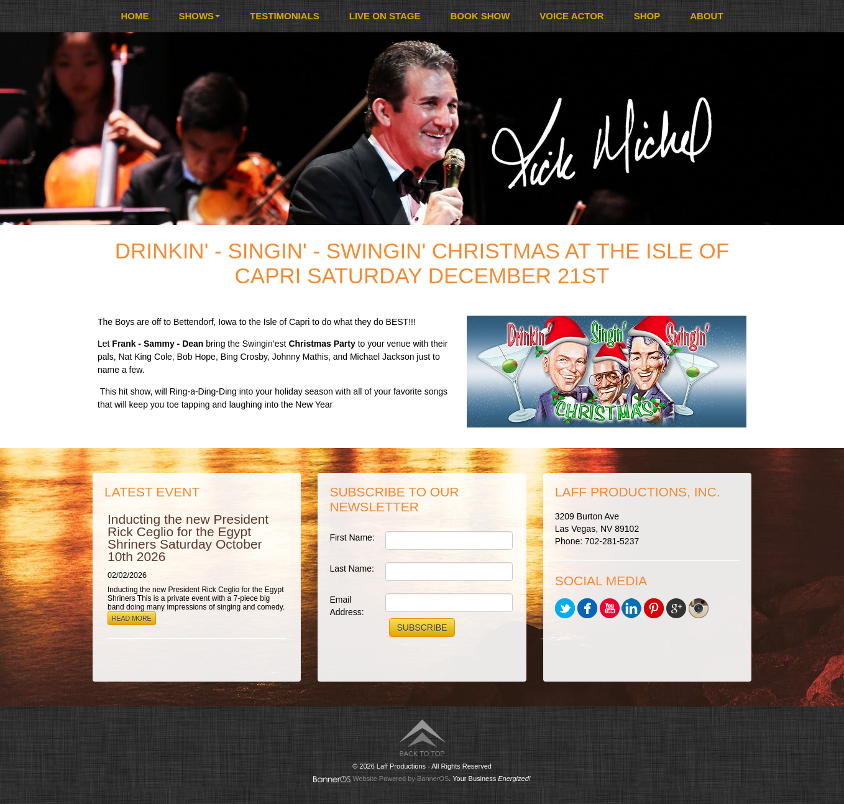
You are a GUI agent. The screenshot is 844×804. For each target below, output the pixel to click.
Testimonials (284, 16)
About (706, 16)
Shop (647, 16)
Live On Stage (385, 16)
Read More (132, 618)
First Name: (351, 537)
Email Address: (346, 606)
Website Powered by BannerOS (400, 778)
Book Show (480, 16)
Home (135, 16)
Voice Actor (571, 16)
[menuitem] (134, 16)
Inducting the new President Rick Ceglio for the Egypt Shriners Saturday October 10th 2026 (188, 538)
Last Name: (351, 568)
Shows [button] (199, 16)
